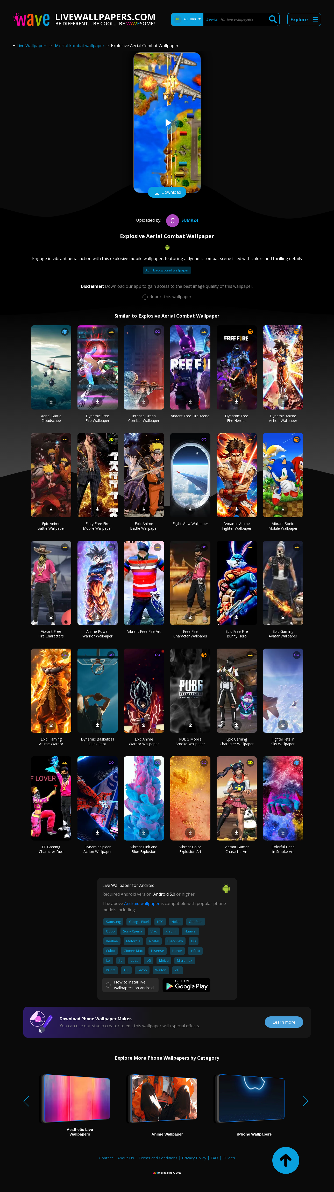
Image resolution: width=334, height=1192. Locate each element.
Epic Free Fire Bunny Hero (236, 633)
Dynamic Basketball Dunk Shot (97, 741)
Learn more (284, 1022)
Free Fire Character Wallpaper (190, 633)
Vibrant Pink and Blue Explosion (143, 849)
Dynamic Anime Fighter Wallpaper (236, 526)
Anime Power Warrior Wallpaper (97, 633)
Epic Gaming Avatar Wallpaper (283, 633)
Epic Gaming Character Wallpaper (237, 741)
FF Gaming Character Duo (51, 849)
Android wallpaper (142, 903)
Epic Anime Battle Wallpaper (51, 526)
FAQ (214, 1157)
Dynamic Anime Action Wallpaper (283, 418)
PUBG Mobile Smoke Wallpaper (190, 741)
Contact (106, 1157)
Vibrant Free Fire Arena (190, 415)
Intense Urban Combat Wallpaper (143, 418)
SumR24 (181, 220)
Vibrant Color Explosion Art (190, 849)
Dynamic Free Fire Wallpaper (97, 418)
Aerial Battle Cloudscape (51, 418)
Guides (229, 1157)
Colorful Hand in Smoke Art (283, 849)
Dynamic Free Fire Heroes (236, 418)
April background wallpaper (167, 270)
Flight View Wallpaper (190, 523)
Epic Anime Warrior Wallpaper (144, 741)
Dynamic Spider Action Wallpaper (97, 849)
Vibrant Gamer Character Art (237, 849)
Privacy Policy (194, 1157)
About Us (125, 1157)
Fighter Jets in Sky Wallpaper (283, 741)
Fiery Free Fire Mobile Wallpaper (97, 526)
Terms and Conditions (157, 1157)
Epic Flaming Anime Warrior (51, 741)
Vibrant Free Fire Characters (51, 633)
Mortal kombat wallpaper (79, 45)
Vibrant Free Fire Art (144, 631)
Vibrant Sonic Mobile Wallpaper (282, 526)
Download (167, 192)
